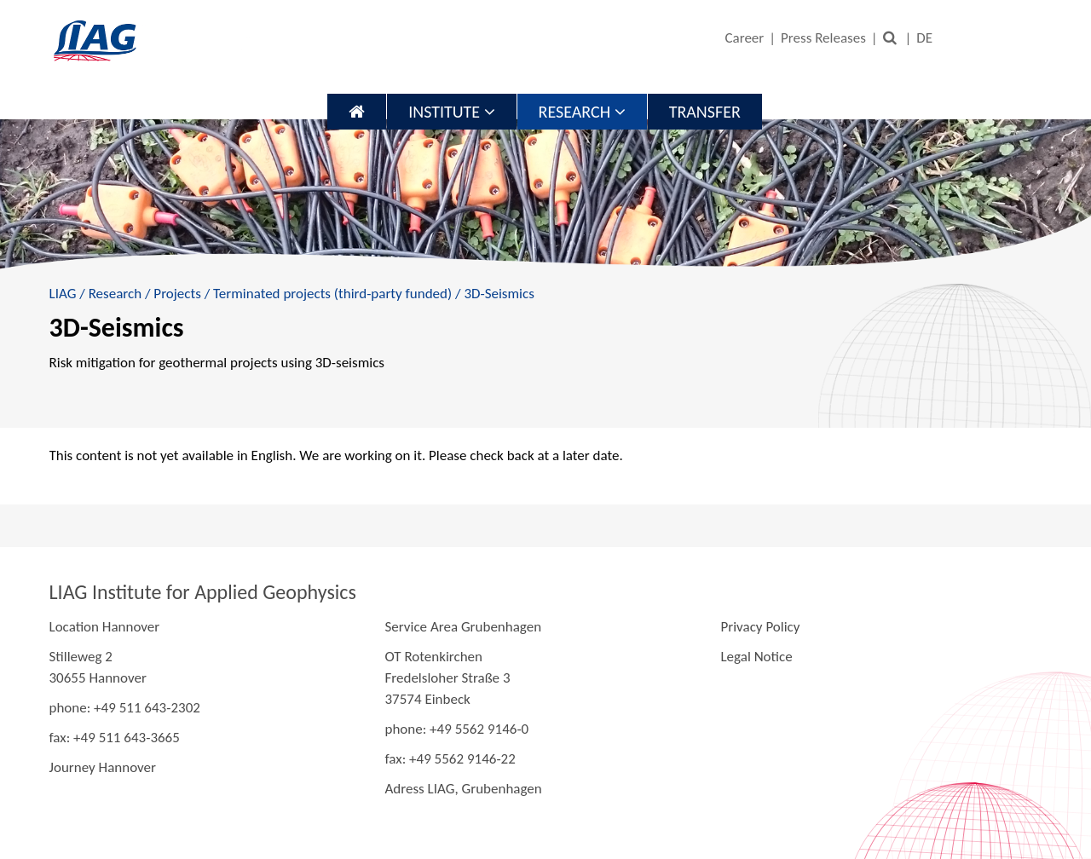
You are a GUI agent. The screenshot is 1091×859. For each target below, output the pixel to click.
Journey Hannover (102, 767)
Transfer (705, 111)
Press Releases (823, 38)
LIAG (63, 294)
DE (924, 38)
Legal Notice (756, 657)
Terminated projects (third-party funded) (332, 294)
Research (582, 111)
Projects (176, 294)
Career (744, 38)
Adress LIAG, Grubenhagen (462, 789)
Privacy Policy (759, 627)
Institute (451, 111)
